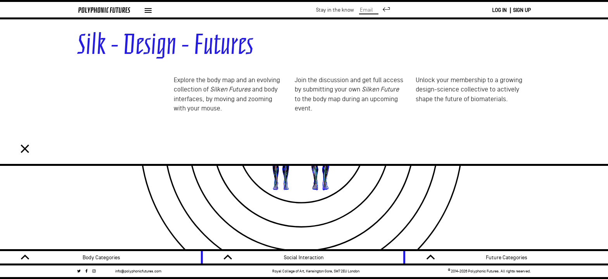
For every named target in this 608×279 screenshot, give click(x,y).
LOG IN (499, 10)
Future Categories (506, 257)
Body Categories (101, 257)
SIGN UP (522, 10)
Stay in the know (406, 10)
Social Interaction (304, 257)
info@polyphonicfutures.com (138, 271)
